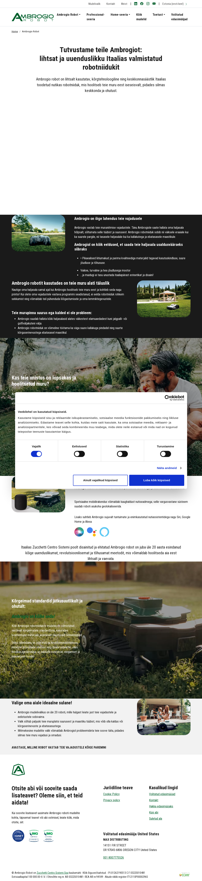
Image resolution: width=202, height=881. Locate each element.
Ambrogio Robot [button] (67, 14)
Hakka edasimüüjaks (161, 806)
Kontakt (110, 4)
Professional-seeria (96, 17)
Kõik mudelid (141, 17)
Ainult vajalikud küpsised (100, 480)
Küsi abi (153, 812)
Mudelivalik (94, 4)
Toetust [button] (158, 14)
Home (15, 31)
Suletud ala (155, 818)
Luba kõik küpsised (156, 480)
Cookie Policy (111, 794)
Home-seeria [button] (119, 14)
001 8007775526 (113, 857)
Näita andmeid (167, 468)
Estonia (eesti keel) (174, 4)
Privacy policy (111, 800)
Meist (124, 4)
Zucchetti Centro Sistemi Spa (52, 872)
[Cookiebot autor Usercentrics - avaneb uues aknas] (167, 398)
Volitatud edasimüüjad (179, 17)
